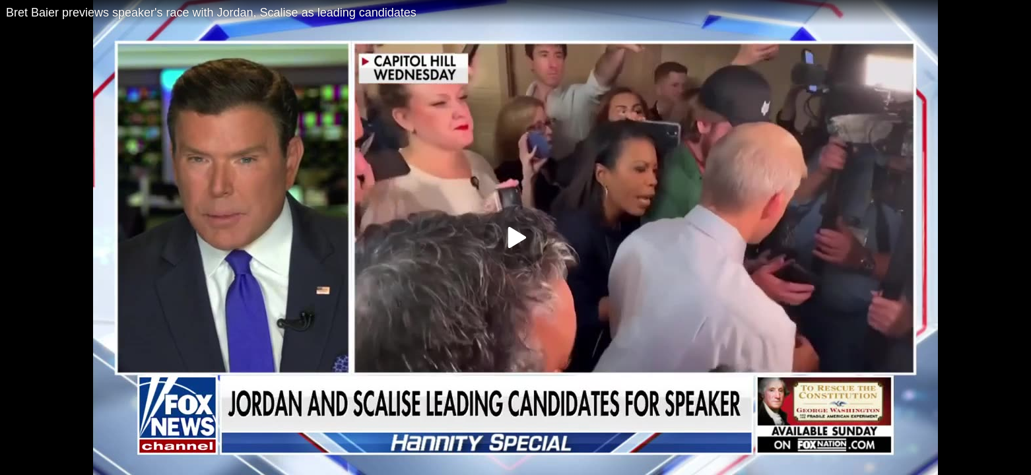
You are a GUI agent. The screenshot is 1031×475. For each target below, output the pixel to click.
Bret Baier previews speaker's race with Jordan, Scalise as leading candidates (211, 12)
